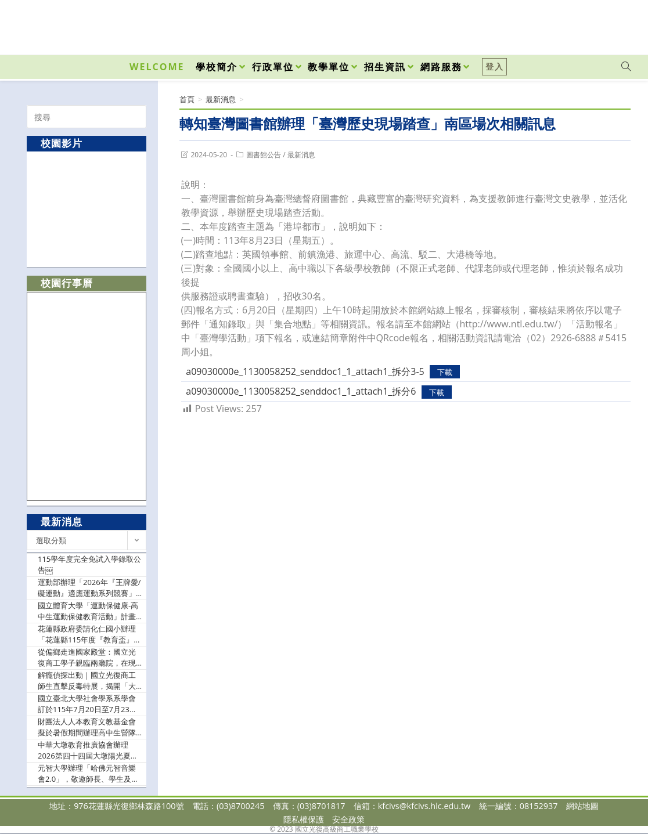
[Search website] (626, 67)
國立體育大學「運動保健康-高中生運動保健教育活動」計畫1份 (89, 611)
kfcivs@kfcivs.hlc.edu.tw (424, 805)
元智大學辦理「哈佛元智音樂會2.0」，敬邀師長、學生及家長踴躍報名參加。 (88, 774)
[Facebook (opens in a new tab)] (559, 24)
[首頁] (187, 99)
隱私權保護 (303, 819)
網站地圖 (582, 805)
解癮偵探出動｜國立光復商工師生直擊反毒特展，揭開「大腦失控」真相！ (87, 681)
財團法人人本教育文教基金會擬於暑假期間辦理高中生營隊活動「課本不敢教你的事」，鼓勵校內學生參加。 (87, 727)
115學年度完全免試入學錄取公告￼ (89, 565)
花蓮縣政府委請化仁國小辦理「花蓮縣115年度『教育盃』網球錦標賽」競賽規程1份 (89, 634)
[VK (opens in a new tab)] (611, 24)
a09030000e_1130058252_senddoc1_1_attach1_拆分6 (301, 391)
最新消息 (301, 155)
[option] (87, 208)
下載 (444, 372)
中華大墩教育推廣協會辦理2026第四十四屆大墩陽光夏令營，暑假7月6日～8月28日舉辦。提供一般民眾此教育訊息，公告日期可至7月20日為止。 (88, 750)
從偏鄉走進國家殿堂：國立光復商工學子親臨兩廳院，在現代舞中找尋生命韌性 (87, 658)
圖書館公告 (263, 155)
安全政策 (348, 819)
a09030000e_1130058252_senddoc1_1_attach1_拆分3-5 (305, 371)
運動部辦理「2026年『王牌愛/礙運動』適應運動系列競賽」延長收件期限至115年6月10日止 (89, 588)
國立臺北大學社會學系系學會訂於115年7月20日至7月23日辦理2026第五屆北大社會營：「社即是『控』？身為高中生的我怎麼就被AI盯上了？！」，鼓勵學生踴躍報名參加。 (88, 704)
